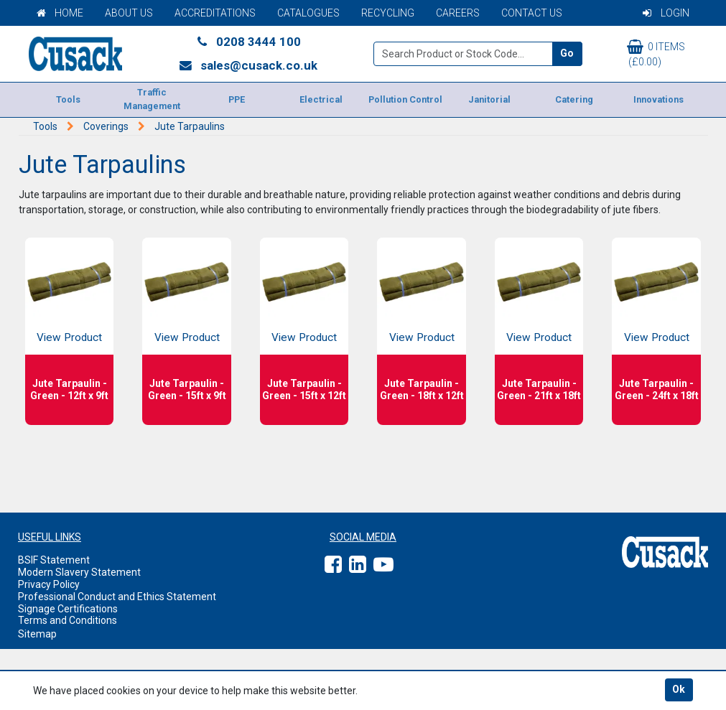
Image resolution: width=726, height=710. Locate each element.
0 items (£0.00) (656, 53)
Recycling (387, 13)
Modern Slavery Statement (79, 572)
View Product (69, 337)
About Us (129, 13)
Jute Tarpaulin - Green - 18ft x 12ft (422, 389)
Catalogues (308, 13)
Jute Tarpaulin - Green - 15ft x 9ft (187, 389)
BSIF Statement (54, 560)
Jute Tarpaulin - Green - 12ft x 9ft (69, 389)
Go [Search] (567, 53)
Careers (458, 13)
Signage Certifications (68, 609)
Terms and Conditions (67, 620)
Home (60, 13)
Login (666, 13)
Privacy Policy (49, 584)
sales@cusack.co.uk (248, 65)
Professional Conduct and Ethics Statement (117, 596)
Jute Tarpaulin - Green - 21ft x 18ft (539, 389)
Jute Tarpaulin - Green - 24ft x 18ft (657, 389)
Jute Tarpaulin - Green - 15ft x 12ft (304, 389)
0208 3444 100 (248, 41)
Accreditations (215, 13)
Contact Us (531, 13)
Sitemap (37, 634)
